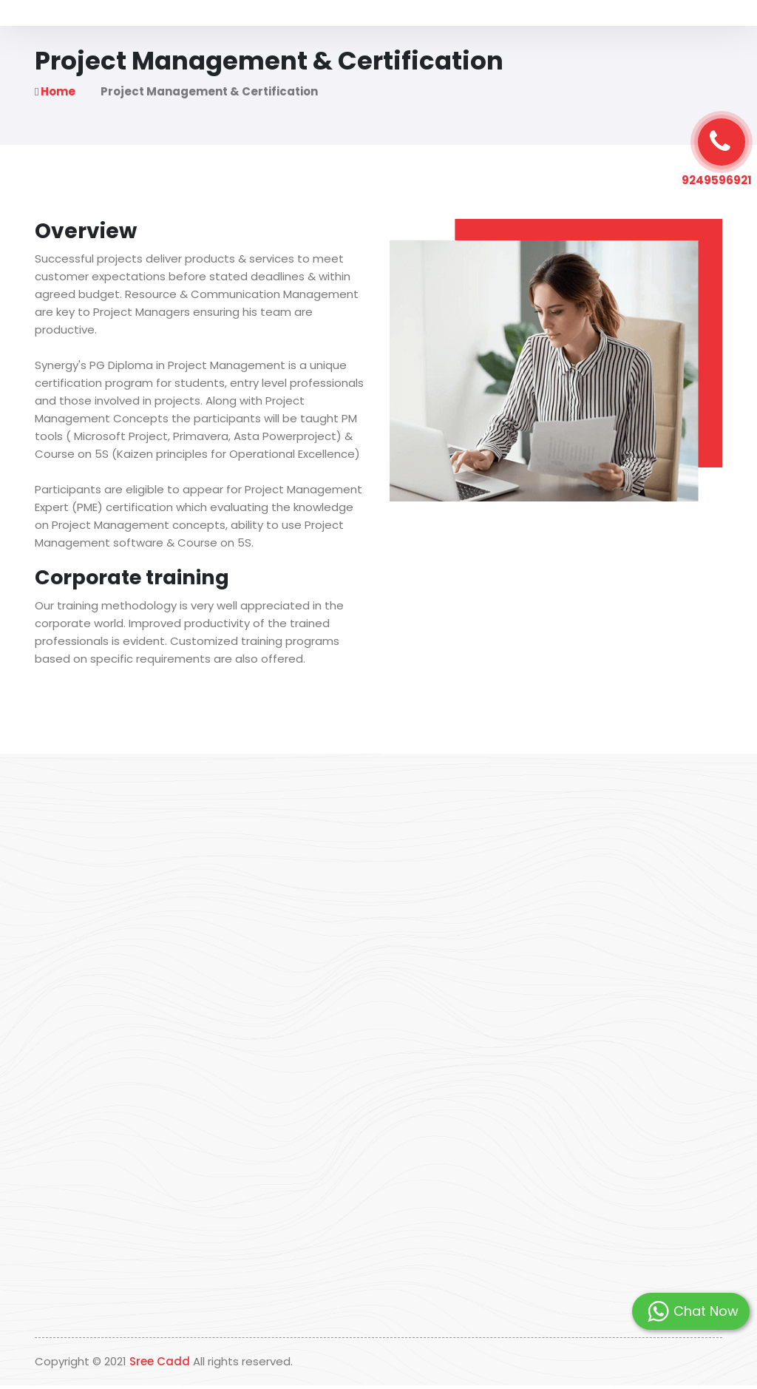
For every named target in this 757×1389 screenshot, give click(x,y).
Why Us (301, 33)
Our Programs (378, 33)
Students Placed (478, 33)
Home (185, 33)
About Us (241, 33)
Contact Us (566, 33)
